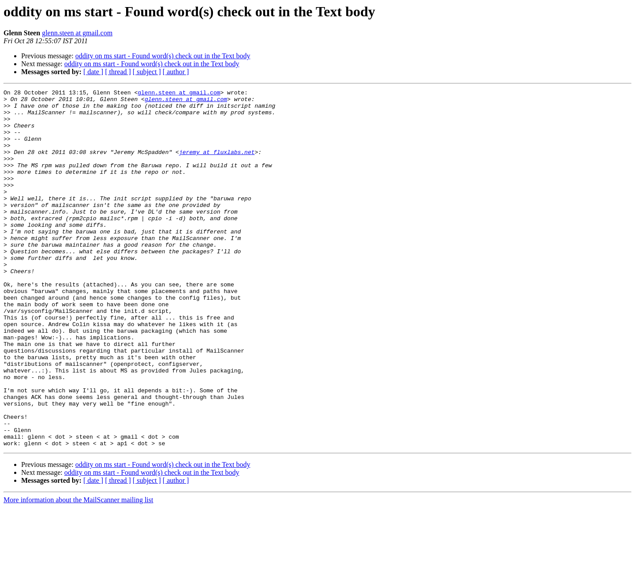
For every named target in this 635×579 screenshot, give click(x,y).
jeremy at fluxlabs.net (217, 165)
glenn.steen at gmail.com (77, 33)
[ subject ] (147, 71)
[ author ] (176, 71)
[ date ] (93, 71)
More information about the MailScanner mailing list (78, 571)
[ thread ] (118, 71)
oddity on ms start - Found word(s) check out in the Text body (162, 56)
